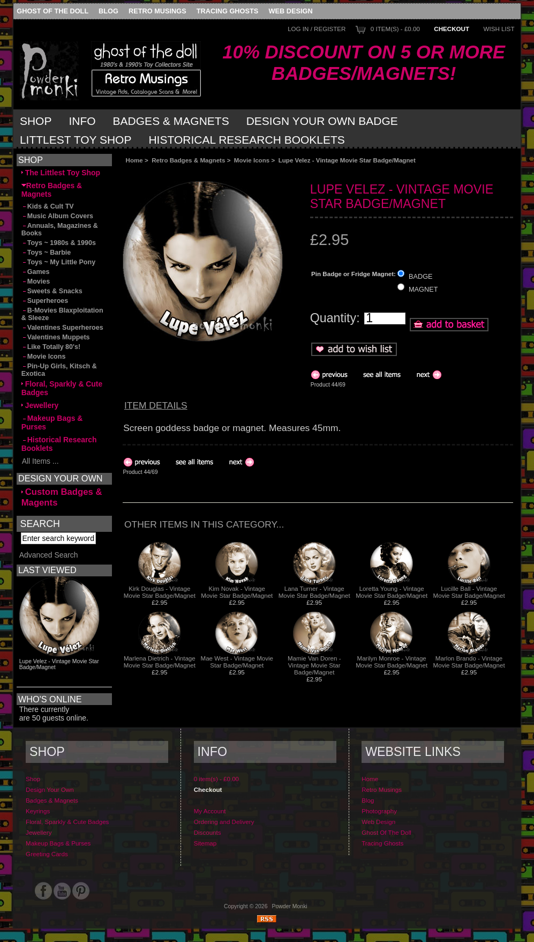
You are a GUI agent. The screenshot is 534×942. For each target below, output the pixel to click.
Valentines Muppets (55, 337)
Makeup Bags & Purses (52, 422)
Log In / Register (316, 28)
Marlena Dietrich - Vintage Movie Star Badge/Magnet (159, 662)
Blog (108, 11)
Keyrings (38, 821)
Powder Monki (289, 917)
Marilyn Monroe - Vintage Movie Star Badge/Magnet (391, 662)
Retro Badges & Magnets (188, 160)
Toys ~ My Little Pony (58, 262)
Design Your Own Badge (322, 121)
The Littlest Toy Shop (60, 172)
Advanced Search (48, 565)
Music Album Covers (57, 216)
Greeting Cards (47, 864)
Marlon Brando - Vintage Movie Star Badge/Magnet (469, 662)
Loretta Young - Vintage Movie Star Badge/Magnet (391, 592)
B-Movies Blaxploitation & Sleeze (62, 314)
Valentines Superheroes (62, 327)
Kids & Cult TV (47, 206)
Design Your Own (50, 800)
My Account (210, 821)
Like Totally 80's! (50, 347)
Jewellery (40, 405)
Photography (379, 821)
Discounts (207, 843)
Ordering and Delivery (224, 832)
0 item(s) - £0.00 (395, 28)
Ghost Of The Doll (52, 11)
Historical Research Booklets (246, 139)
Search (40, 523)
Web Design (290, 11)
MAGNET (423, 289)
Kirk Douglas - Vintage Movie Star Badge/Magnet (159, 592)
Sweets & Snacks (51, 291)
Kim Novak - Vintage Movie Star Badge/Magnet (237, 592)
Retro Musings (157, 11)
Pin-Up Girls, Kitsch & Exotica (59, 369)
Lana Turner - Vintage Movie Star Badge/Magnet (314, 592)
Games (35, 272)
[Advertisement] (242, 172)
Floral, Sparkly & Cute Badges (62, 388)
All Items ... (40, 461)
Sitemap (205, 853)
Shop (36, 121)
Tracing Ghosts (227, 11)
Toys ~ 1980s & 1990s (58, 243)
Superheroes (45, 301)
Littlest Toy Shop (76, 139)
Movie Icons (251, 160)
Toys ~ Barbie (46, 252)
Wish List (498, 28)
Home (134, 160)
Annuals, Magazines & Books (59, 229)
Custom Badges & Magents (61, 497)
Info (82, 121)
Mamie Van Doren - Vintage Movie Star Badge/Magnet (314, 665)
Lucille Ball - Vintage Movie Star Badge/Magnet (469, 592)
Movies (35, 281)
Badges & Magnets (171, 121)
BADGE (421, 276)
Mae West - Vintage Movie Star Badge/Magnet (237, 662)
